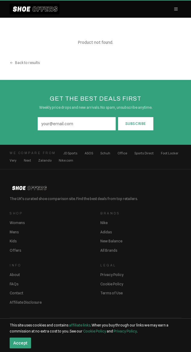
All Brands (108, 250)
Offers (15, 250)
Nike (104, 222)
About (15, 274)
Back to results (25, 62)
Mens (14, 232)
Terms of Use (111, 293)
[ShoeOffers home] (34, 9)
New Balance (111, 241)
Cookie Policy (111, 284)
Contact (16, 293)
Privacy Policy (112, 274)
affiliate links (79, 325)
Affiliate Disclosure (26, 302)
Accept (20, 343)
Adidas (106, 232)
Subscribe (135, 123)
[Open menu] (176, 9)
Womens (17, 222)
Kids (13, 241)
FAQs (14, 284)
